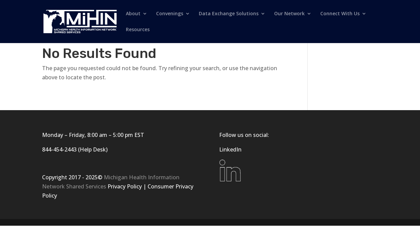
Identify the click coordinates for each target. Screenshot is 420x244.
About (133, 14)
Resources (138, 30)
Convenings (169, 14)
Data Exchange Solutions (229, 14)
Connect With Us (340, 14)
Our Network (289, 14)
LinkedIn (230, 149)
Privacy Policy (125, 186)
